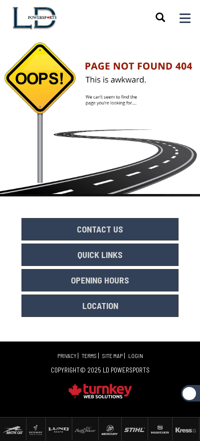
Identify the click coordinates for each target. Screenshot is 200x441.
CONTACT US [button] (100, 229)
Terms (89, 355)
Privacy (66, 355)
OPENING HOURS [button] (100, 280)
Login (135, 355)
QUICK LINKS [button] (100, 254)
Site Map (112, 355)
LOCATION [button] (100, 305)
